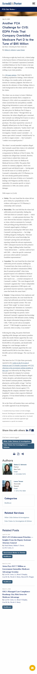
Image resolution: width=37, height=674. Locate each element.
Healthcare (8, 503)
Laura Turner (20, 50)
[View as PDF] (18, 454)
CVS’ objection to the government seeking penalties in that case (18, 368)
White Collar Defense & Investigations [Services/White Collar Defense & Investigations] (17, 517)
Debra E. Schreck (10, 50)
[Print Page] (14, 454)
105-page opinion (10, 75)
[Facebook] (30, 430)
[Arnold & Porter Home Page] (12, 3)
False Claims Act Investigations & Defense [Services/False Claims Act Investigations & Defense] (18, 521)
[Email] (32, 430)
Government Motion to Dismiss (14, 553)
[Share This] (23, 454)
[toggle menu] (33, 3)
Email (16, 472)
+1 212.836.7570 (20, 474)
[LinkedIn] (27, 430)
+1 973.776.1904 (20, 491)
